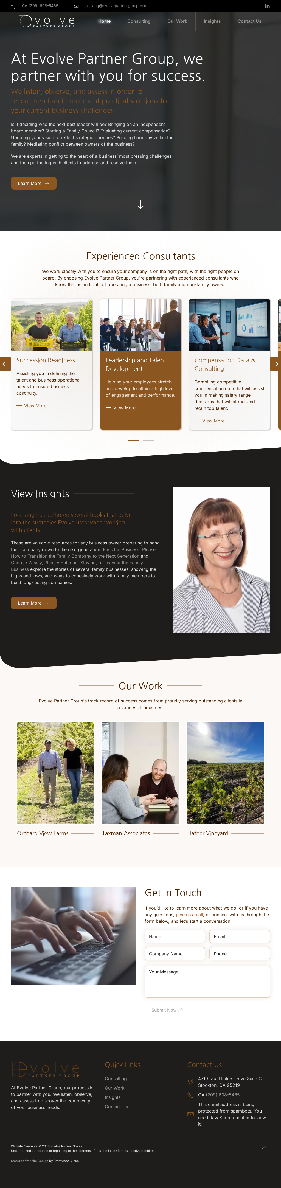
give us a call (189, 914)
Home (104, 21)
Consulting (116, 1078)
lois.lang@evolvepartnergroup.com (116, 5)
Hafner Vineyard (207, 833)
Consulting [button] (139, 21)
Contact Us (250, 21)
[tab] (133, 440)
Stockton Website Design (29, 1161)
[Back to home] (47, 21)
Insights (212, 21)
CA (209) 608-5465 (40, 5)
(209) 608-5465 (223, 1094)
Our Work (177, 21)
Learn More (34, 183)
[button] (264, 1147)
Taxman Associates (126, 833)
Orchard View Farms (42, 833)
